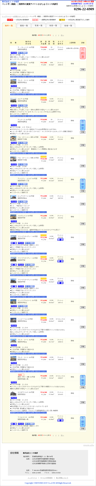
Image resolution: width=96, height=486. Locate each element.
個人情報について (62, 478)
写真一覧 (38, 25)
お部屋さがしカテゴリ (20, 16)
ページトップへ (88, 445)
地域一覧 (68, 25)
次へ (62, 35)
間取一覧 (24, 25)
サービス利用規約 (46, 478)
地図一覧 (53, 25)
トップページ (6, 16)
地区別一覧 (9, 25)
